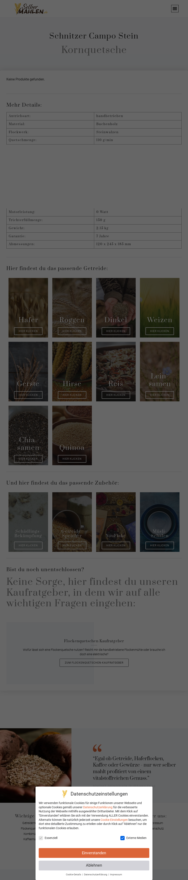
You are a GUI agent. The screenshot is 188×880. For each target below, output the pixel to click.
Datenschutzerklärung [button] (96, 874)
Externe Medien (133, 838)
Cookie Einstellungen (114, 819)
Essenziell (48, 838)
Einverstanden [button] (94, 853)
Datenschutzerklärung (98, 807)
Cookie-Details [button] (74, 874)
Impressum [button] (116, 874)
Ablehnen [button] (94, 865)
